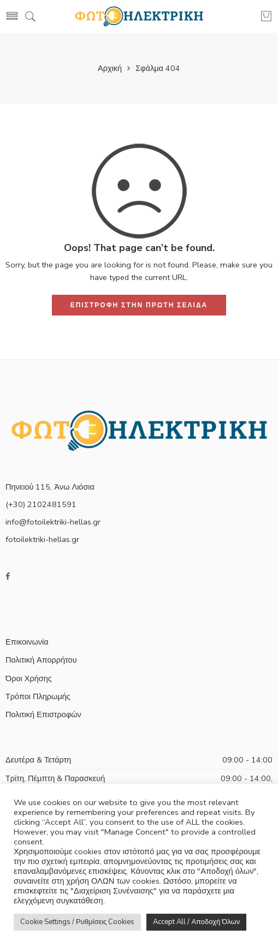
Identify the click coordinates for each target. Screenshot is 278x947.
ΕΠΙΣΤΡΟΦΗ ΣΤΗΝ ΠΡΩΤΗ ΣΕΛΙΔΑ (139, 305)
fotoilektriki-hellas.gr (42, 539)
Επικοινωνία (27, 641)
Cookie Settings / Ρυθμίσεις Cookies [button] (77, 922)
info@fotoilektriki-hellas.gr (52, 521)
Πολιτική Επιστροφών (43, 714)
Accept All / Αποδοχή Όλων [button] (196, 922)
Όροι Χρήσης (28, 678)
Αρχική (110, 68)
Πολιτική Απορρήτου (41, 659)
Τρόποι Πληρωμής (37, 696)
